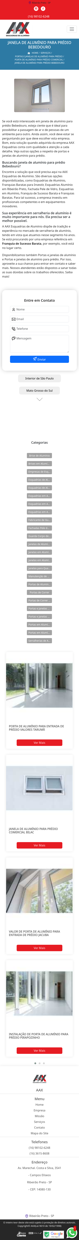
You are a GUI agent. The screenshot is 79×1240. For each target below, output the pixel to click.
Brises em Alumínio (39, 463)
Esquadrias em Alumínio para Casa (40, 504)
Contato (39, 1127)
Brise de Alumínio (39, 455)
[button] (35, 1063)
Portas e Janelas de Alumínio (40, 608)
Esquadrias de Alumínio (40, 479)
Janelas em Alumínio (40, 552)
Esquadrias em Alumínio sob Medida (40, 512)
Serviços (39, 1122)
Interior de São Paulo (39, 378)
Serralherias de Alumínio (40, 640)
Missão (39, 1116)
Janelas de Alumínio (39, 544)
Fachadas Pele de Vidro (40, 528)
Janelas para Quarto (40, 568)
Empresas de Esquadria (40, 471)
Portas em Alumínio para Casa (40, 632)
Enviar (41, 359)
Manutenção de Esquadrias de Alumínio (40, 576)
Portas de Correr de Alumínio (40, 600)
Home (39, 1105)
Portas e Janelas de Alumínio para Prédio (40, 616)
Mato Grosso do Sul (39, 391)
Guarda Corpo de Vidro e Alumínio (40, 536)
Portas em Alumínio (39, 624)
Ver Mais (39, 743)
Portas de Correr (39, 592)
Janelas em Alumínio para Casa (40, 560)
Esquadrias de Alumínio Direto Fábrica (40, 487)
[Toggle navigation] (72, 29)
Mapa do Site (39, 1133)
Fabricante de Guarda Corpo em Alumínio (40, 520)
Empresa (40, 1110)
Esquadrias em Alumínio (40, 496)
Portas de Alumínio (39, 584)
